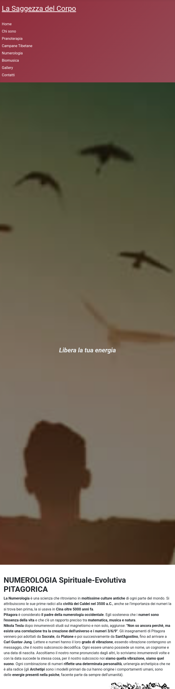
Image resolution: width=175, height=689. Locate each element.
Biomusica (10, 60)
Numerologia (12, 53)
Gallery (7, 68)
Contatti (8, 75)
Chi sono (9, 31)
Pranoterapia (12, 38)
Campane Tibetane (17, 46)
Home (7, 24)
